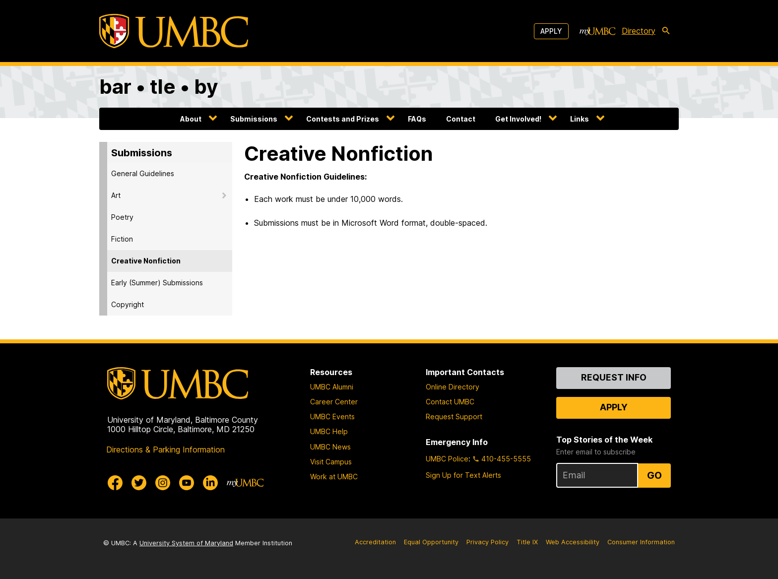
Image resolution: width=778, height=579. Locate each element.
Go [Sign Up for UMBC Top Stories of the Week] (654, 475)
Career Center (334, 401)
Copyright (127, 304)
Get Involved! (518, 119)
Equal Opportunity (431, 542)
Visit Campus (331, 461)
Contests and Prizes (342, 119)
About (190, 119)
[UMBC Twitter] (139, 483)
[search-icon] (668, 31)
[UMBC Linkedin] (210, 483)
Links (579, 119)
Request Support (454, 416)
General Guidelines (142, 173)
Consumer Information (641, 542)
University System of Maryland (186, 543)
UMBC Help (329, 431)
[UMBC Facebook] (115, 483)
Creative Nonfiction (146, 261)
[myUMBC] (597, 31)
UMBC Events (332, 416)
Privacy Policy (487, 542)
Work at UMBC (334, 476)
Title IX (527, 542)
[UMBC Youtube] (186, 483)
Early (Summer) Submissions (157, 282)
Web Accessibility (572, 542)
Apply (551, 31)
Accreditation (375, 542)
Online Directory (452, 387)
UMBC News (330, 447)
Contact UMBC (450, 401)
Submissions (253, 119)
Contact (460, 119)
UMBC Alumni (331, 387)
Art (116, 195)
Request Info (614, 377)
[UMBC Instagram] (163, 483)
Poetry (122, 217)
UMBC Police (447, 458)
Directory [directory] (638, 31)
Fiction (122, 239)
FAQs (417, 119)
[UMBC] (173, 31)
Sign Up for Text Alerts (463, 475)
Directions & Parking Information (165, 449)
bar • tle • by (158, 86)
